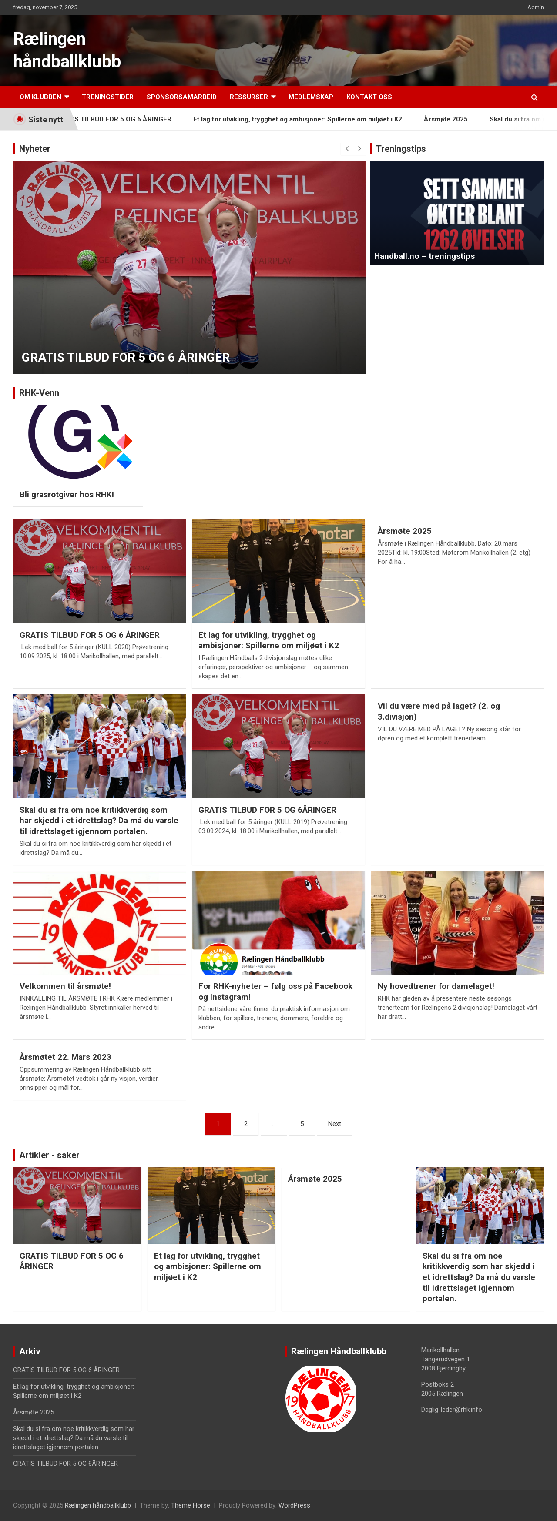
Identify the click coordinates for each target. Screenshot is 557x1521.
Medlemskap (311, 97)
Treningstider (108, 97)
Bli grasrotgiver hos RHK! (67, 494)
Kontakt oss (369, 97)
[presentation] (347, 149)
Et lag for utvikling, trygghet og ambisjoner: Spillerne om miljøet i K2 (307, 119)
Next (334, 1124)
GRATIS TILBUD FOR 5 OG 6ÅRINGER (267, 810)
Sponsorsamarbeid (182, 97)
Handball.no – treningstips (424, 256)
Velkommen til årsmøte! (65, 986)
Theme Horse (190, 1505)
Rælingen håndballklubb (98, 1505)
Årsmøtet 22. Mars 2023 (65, 1057)
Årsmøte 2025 (455, 119)
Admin (535, 7)
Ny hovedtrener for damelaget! (436, 986)
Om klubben (40, 97)
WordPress (294, 1505)
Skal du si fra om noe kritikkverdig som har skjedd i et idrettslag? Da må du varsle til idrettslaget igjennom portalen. (99, 820)
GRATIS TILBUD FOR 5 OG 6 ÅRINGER (122, 119)
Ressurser (249, 97)
